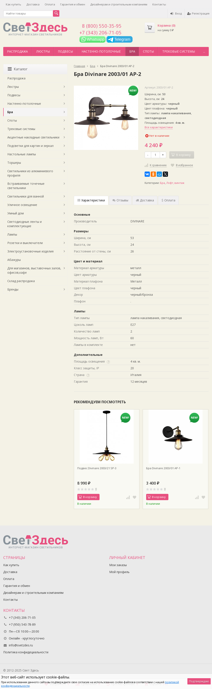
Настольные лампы (21, 154)
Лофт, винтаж (175, 183)
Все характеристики (159, 127)
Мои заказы (118, 565)
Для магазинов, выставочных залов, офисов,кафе (34, 270)
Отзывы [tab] (120, 200)
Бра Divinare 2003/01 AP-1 (163, 468)
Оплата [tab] (168, 200)
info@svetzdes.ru (21, 645)
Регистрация (198, 13)
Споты (148, 51)
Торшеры (14, 163)
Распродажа (17, 51)
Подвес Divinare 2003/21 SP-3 (96, 468)
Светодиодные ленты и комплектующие (24, 224)
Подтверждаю (199, 681)
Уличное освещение (22, 205)
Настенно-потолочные (101, 51)
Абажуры (14, 260)
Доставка (33, 4)
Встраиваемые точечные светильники (25, 185)
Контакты (159, 4)
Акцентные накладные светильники (33, 137)
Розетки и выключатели (25, 243)
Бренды (12, 289)
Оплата (50, 4)
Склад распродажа (21, 281)
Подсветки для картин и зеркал (30, 146)
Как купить (13, 4)
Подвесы (65, 51)
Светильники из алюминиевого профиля (30, 173)
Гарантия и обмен (72, 4)
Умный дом (15, 213)
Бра (132, 51)
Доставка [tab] (145, 200)
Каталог (17, 69)
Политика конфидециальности (25, 652)
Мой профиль (119, 572)
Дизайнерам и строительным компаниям (118, 4)
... (204, 51)
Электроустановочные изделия (30, 251)
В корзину (87, 497)
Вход (176, 13)
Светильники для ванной (25, 196)
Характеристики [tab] (91, 200)
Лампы (12, 234)
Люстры (43, 51)
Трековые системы (178, 51)
